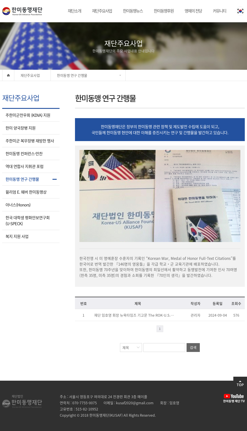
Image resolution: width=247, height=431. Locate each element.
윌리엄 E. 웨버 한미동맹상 (26, 192)
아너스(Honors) (18, 205)
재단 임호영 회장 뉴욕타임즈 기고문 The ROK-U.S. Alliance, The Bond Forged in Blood (134, 315)
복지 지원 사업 (17, 236)
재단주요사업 (102, 11)
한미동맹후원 (164, 11)
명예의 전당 (193, 11)
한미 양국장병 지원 (21, 128)
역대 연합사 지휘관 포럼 (24, 166)
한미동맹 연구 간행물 (22, 179)
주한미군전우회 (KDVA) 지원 (28, 115)
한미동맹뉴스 (133, 11)
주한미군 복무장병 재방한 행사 (30, 141)
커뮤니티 (219, 11)
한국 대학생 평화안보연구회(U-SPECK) (28, 221)
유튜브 (234, 398)
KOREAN (240, 11)
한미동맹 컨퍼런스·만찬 (24, 154)
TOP (240, 384)
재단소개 (74, 11)
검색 (193, 347)
